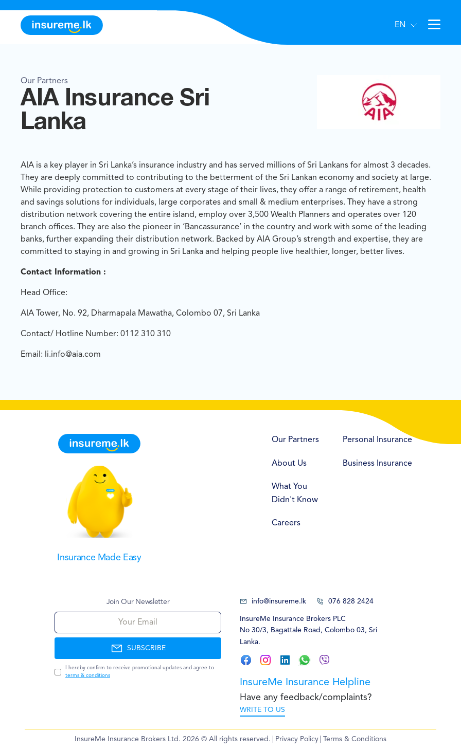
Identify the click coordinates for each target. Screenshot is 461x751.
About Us (289, 464)
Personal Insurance (377, 440)
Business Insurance (377, 464)
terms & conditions (87, 675)
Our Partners (295, 440)
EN (400, 25)
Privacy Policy (296, 739)
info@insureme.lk (273, 602)
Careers (286, 523)
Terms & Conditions (354, 739)
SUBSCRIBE (138, 648)
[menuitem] (297, 440)
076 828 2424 (345, 602)
